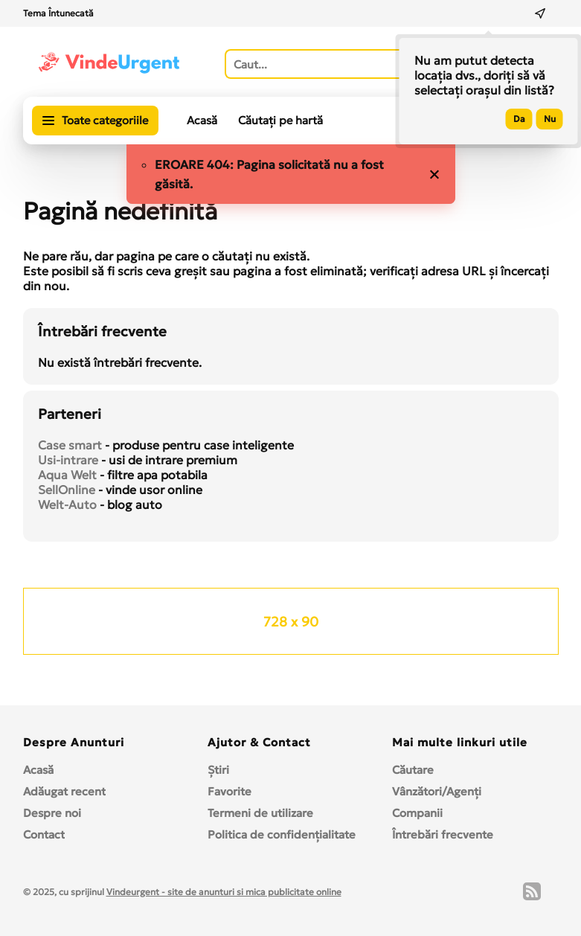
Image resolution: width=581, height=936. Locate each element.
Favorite (229, 791)
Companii (417, 813)
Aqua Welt (67, 474)
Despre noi (52, 813)
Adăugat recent (64, 791)
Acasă (202, 120)
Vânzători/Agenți (436, 791)
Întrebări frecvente (442, 834)
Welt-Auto (67, 504)
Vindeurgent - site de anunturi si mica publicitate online (223, 891)
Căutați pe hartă (280, 120)
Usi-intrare (68, 459)
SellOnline (66, 489)
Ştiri (218, 770)
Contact (44, 834)
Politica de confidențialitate (282, 834)
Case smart (70, 444)
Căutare (413, 770)
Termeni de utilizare (260, 813)
